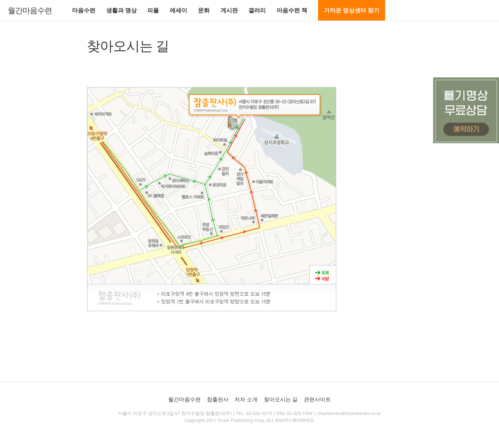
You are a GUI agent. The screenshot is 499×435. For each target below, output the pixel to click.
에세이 (178, 10)
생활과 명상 (121, 10)
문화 (204, 10)
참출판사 (218, 399)
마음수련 (83, 10)
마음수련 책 (292, 10)
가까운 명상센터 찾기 (351, 10)
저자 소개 (246, 399)
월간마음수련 (30, 10)
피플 (153, 10)
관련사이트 (317, 399)
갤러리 (257, 10)
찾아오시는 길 (281, 399)
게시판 (229, 10)
